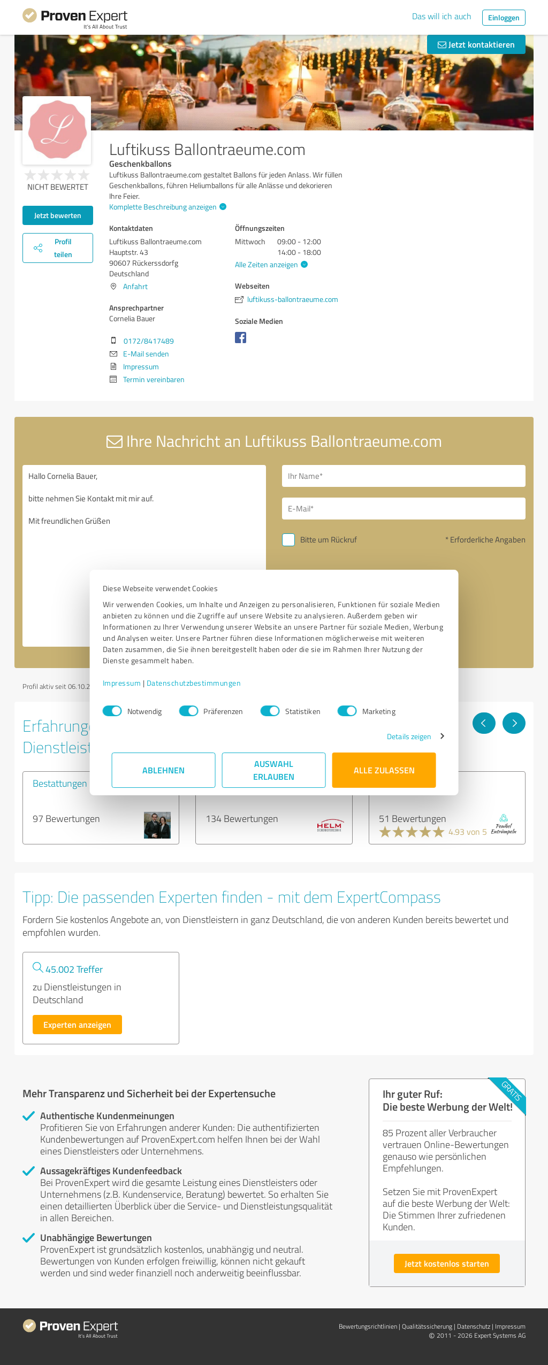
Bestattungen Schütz (75, 783)
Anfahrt (135, 286)
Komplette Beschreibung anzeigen (166, 206)
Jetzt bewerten (57, 215)
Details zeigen (400, 736)
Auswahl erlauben (274, 769)
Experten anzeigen (77, 1024)
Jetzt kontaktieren (476, 44)
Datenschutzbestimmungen (203, 683)
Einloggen (504, 17)
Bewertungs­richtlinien (368, 1326)
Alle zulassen (384, 770)
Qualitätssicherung (427, 1326)
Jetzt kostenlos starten (447, 1263)
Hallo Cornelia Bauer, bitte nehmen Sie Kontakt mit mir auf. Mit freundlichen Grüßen (144, 556)
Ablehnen (164, 770)
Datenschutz (473, 1326)
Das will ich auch (441, 16)
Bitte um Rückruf (328, 539)
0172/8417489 (149, 341)
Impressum (131, 683)
